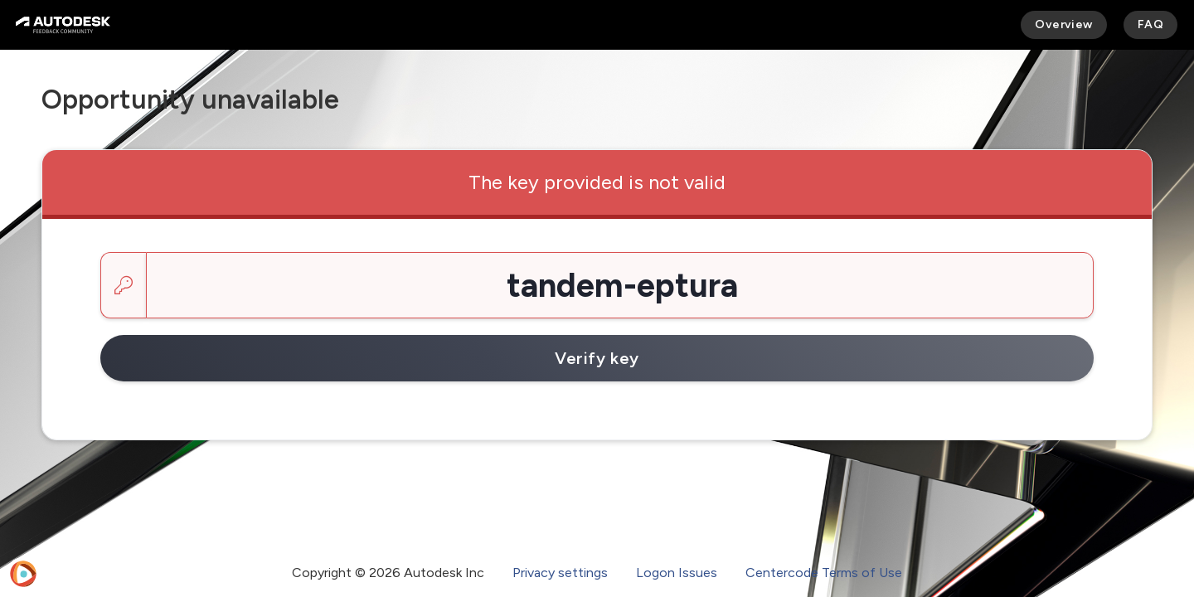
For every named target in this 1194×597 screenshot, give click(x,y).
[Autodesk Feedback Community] (63, 25)
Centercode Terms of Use (823, 572)
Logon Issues (676, 572)
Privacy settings (560, 572)
